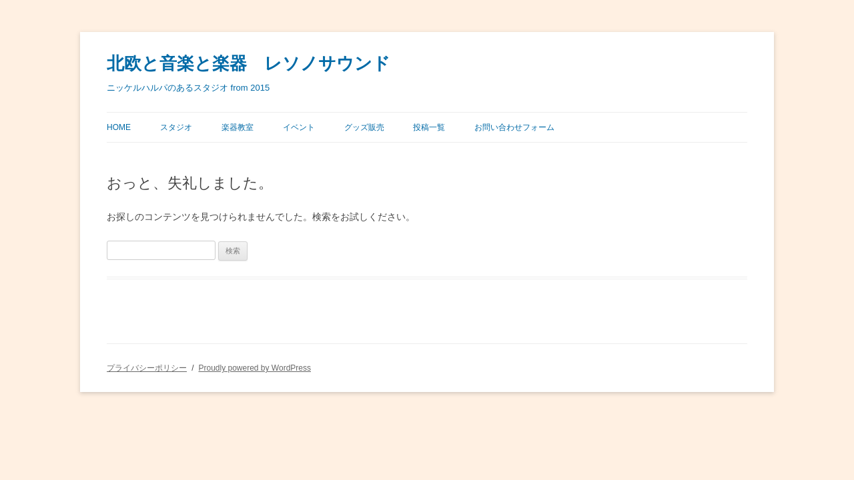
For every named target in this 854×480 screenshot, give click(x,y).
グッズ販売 (364, 127)
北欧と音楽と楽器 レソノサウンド (248, 63)
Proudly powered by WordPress (254, 368)
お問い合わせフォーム (514, 127)
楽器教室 (238, 127)
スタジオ (176, 127)
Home (119, 127)
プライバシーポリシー (147, 368)
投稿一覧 (429, 127)
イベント (299, 127)
